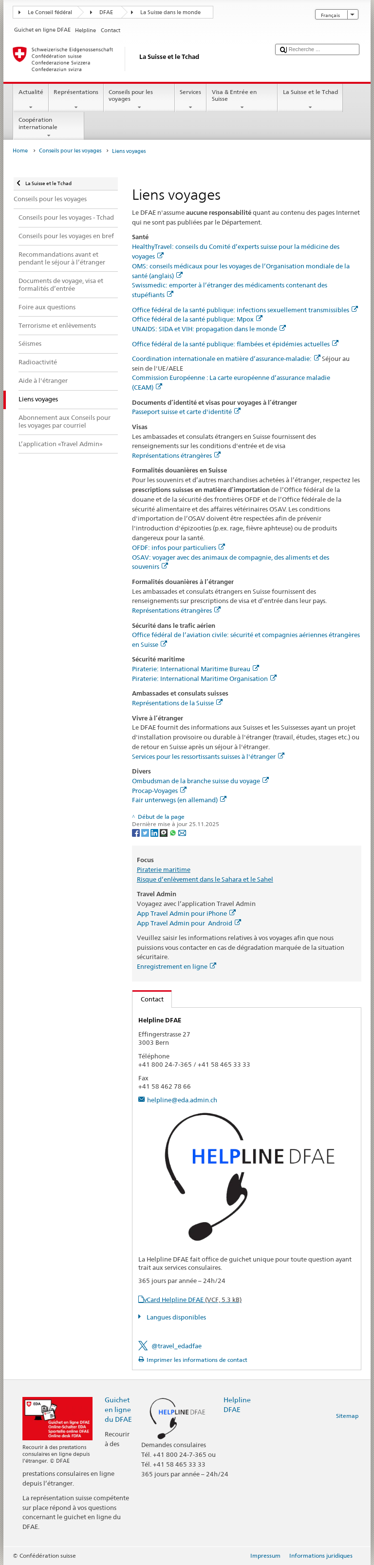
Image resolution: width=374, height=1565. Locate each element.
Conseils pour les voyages (139, 100)
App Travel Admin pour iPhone (186, 913)
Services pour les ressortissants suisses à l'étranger (208, 756)
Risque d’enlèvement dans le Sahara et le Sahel (205, 879)
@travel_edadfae (176, 1346)
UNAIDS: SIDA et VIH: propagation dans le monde (209, 329)
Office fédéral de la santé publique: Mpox (197, 319)
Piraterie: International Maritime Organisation (204, 678)
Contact (148, 999)
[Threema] (164, 832)
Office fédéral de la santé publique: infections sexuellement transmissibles (245, 310)
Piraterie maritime (163, 869)
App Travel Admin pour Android (189, 923)
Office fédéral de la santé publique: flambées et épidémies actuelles (235, 344)
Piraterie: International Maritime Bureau (195, 669)
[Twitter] (145, 832)
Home (20, 151)
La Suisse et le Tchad (310, 100)
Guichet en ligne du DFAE (118, 1409)
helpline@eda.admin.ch (182, 1100)
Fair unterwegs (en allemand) (179, 800)
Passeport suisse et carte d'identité (186, 411)
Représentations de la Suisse (177, 703)
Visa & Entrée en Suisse (242, 100)
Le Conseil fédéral (50, 12)
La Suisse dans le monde (170, 12)
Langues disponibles (175, 1317)
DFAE (106, 12)
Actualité (31, 100)
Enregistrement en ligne (176, 966)
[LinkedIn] (155, 832)
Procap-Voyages (159, 790)
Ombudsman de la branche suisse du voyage (200, 781)
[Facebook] (136, 832)
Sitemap (347, 1415)
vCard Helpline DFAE (193, 1299)
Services (190, 100)
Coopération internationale (49, 127)
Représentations (76, 100)
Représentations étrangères (176, 455)
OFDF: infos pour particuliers (178, 547)
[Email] (182, 832)
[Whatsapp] (173, 832)
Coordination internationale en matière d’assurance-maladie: (226, 358)
